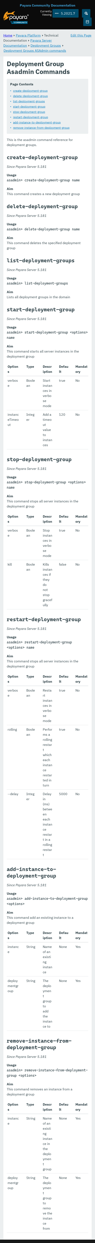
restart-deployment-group (30, 117)
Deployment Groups (46, 45)
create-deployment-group (30, 91)
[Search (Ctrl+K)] (86, 13)
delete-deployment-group (30, 96)
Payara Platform (28, 35)
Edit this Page (81, 35)
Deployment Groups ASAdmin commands (35, 50)
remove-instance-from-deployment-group (41, 128)
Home (7, 35)
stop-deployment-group (29, 112)
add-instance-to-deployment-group (37, 122)
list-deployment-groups (29, 101)
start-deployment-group (29, 106)
